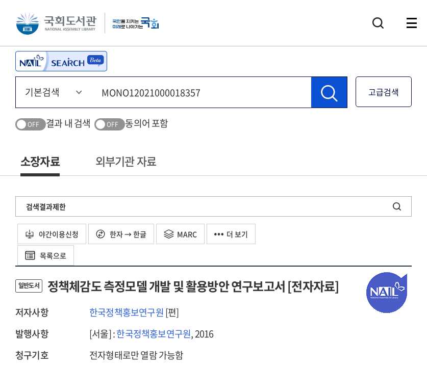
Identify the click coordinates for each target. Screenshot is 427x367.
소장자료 (40, 160)
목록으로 (45, 255)
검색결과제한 (46, 206)
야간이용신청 (52, 234)
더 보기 (231, 234)
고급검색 (383, 92)
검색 (378, 23)
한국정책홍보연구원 (126, 312)
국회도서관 (56, 23)
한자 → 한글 (121, 234)
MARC (180, 234)
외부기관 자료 (125, 160)
